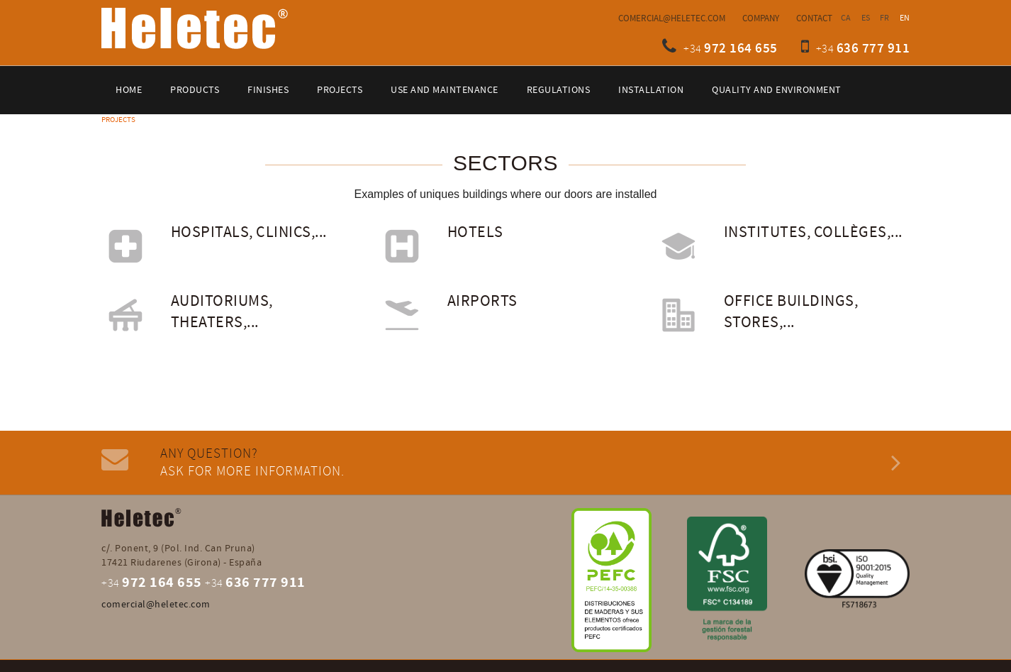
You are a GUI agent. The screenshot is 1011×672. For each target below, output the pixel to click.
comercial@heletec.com (671, 18)
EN (905, 18)
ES (866, 18)
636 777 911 (873, 48)
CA (846, 18)
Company (760, 18)
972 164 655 (741, 48)
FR (885, 18)
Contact (814, 18)
